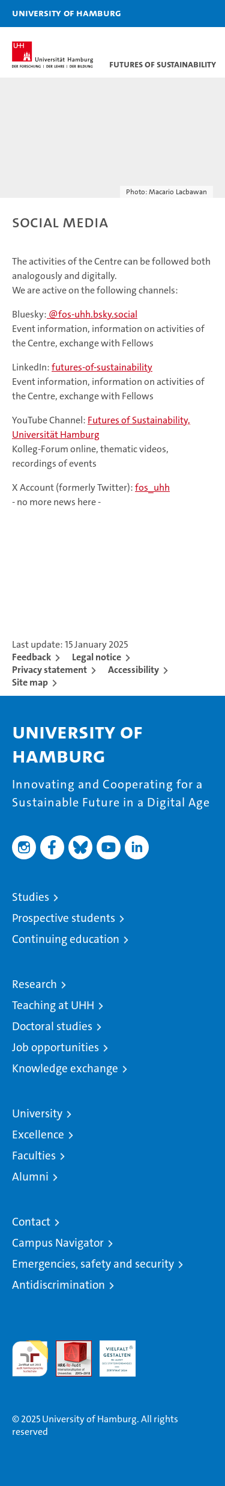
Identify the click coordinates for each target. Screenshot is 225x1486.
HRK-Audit (111, 1353)
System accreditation (161, 1353)
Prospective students (63, 918)
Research (34, 984)
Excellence (38, 1134)
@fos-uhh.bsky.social (92, 314)
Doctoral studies (52, 1026)
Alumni (30, 1176)
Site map (30, 682)
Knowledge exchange (65, 1068)
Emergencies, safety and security (93, 1263)
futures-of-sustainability (102, 367)
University (37, 1113)
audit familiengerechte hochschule (30, 1358)
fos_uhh (152, 487)
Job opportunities (55, 1047)
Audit (67, 1346)
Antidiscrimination (58, 1284)
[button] (178, 13)
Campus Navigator (58, 1242)
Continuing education (65, 939)
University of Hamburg (66, 12)
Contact (31, 1221)
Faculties (34, 1155)
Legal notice (96, 657)
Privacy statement (49, 669)
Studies (30, 896)
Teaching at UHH (53, 1005)
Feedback (31, 657)
